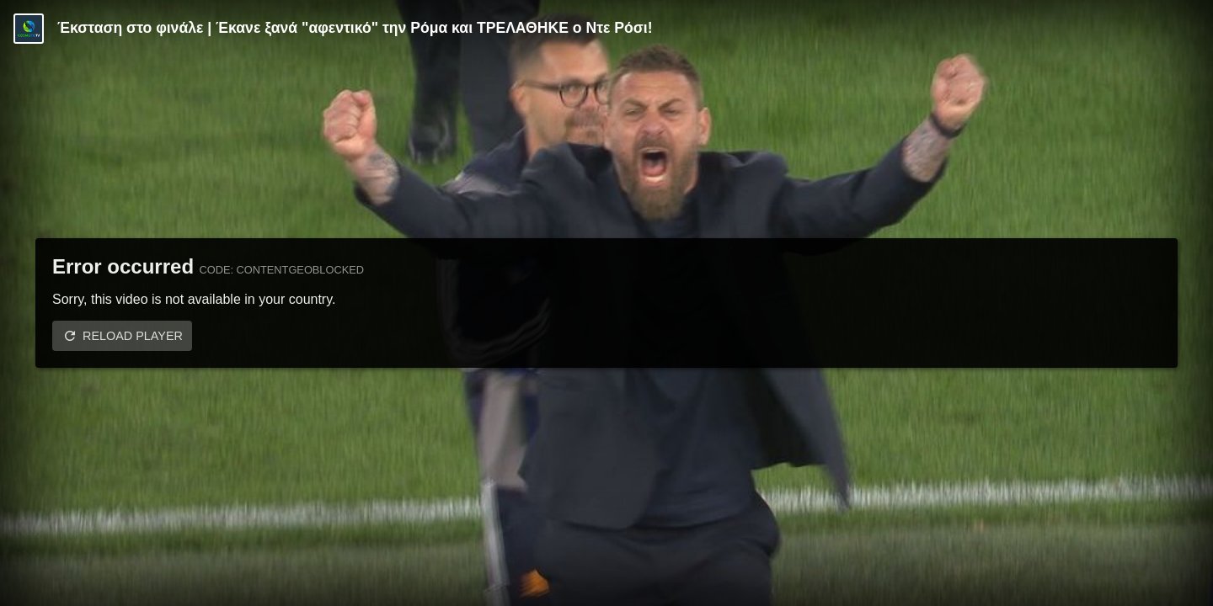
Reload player (133, 336)
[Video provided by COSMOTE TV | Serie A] (28, 28)
